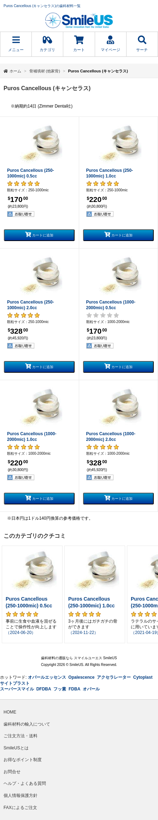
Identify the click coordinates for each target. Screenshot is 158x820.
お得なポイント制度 (23, 759)
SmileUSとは (16, 747)
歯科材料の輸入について (27, 724)
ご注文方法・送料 (20, 735)
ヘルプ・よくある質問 (25, 783)
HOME (10, 712)
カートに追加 (39, 234)
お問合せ (12, 771)
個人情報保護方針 (20, 795)
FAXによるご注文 (20, 807)
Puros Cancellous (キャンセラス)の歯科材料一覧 (42, 6)
